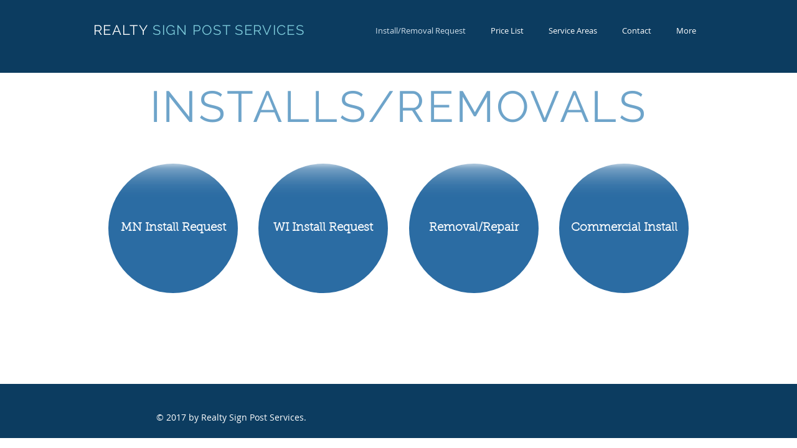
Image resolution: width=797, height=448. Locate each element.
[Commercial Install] (624, 228)
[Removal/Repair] (474, 228)
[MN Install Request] (173, 228)
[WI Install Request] (323, 228)
